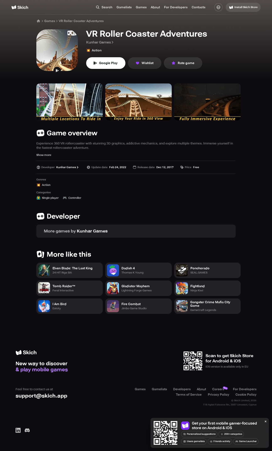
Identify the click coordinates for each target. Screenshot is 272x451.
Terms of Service (189, 394)
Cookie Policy (245, 394)
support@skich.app (41, 396)
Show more (43, 155)
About (155, 7)
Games (141, 7)
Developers (182, 389)
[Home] (19, 7)
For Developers (175, 7)
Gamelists (124, 7)
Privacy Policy (218, 394)
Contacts (198, 7)
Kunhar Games (100, 42)
